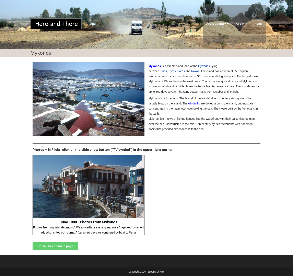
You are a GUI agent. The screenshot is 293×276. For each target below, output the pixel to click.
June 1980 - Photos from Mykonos (88, 222)
